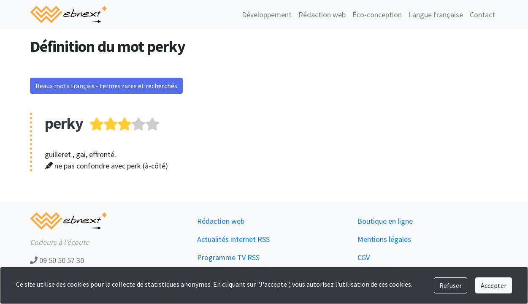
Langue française (436, 14)
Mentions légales (384, 239)
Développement (267, 14)
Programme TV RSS (228, 257)
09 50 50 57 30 (57, 260)
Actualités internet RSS (233, 239)
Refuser (450, 285)
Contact (482, 14)
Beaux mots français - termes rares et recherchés (106, 85)
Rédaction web (322, 14)
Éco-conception (377, 14)
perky (64, 123)
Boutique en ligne (385, 221)
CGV (363, 257)
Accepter (493, 285)
